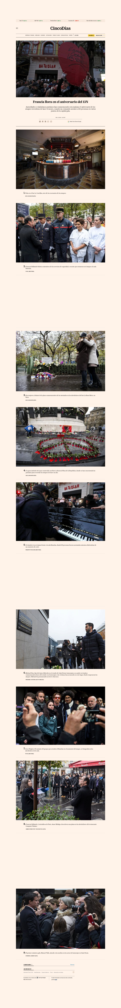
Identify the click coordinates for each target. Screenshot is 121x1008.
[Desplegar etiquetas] (73, 972)
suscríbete (91, 35)
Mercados (37, 35)
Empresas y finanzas (29, 35)
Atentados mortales (58, 972)
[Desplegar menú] (17, 28)
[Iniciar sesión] (100, 35)
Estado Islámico (45, 972)
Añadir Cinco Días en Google (75, 121)
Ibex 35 (21, 20)
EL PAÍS (75, 35)
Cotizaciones (49, 35)
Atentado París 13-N (28, 972)
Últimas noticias (64, 35)
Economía (43, 35)
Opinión (70, 35)
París (51, 972)
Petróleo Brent (53, 20)
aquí (56, 979)
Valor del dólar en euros (92, 20)
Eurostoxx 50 (71, 20)
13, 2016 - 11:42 (60, 117)
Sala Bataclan (37, 972)
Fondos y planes (56, 35)
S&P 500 (36, 20)
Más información (28, 979)
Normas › (72, 964)
